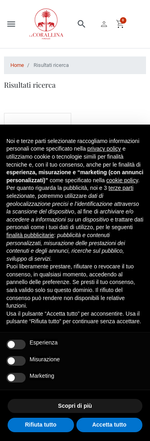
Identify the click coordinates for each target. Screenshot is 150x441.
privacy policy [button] (104, 148)
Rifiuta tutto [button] (40, 424)
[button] (81, 24)
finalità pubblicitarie (30, 235)
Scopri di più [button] (75, 406)
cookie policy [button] (122, 180)
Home (17, 65)
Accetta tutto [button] (109, 424)
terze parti (120, 188)
